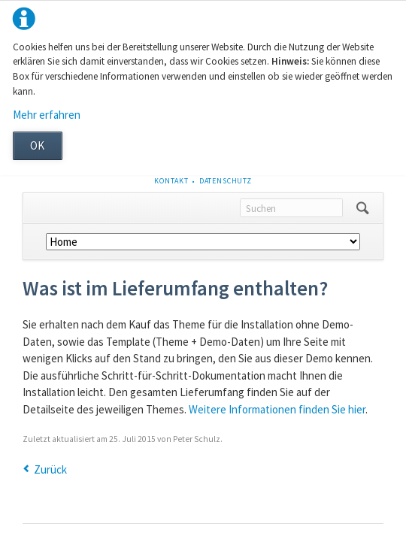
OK (37, 145)
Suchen (363, 208)
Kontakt (171, 181)
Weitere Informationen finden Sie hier (277, 409)
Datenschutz (225, 181)
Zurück (50, 469)
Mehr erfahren (46, 114)
